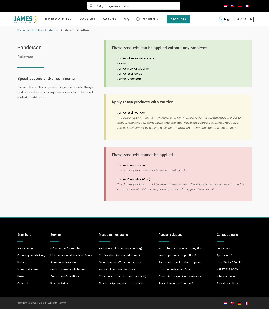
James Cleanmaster (131, 165)
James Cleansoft (129, 79)
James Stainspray (129, 74)
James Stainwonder (131, 112)
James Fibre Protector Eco (135, 58)
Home (21, 30)
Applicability (34, 30)
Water (121, 63)
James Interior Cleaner (133, 68)
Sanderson (51, 30)
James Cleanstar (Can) (133, 179)
